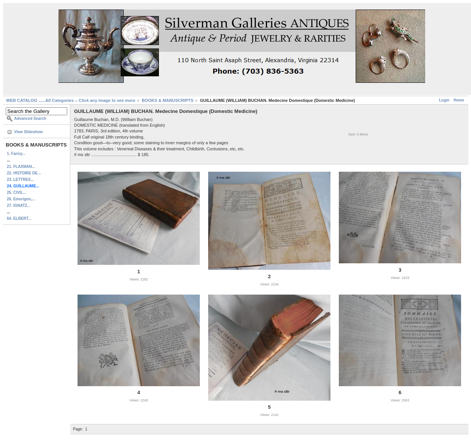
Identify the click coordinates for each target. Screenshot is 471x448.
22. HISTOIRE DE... (24, 173)
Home (458, 100)
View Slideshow (28, 132)
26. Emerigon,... (21, 199)
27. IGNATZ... (19, 205)
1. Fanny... (16, 153)
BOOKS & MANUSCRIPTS (167, 100)
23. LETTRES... (20, 179)
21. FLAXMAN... (21, 166)
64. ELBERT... (19, 218)
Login (444, 100)
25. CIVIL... (16, 192)
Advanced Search (30, 118)
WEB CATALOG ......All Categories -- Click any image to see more (70, 100)
